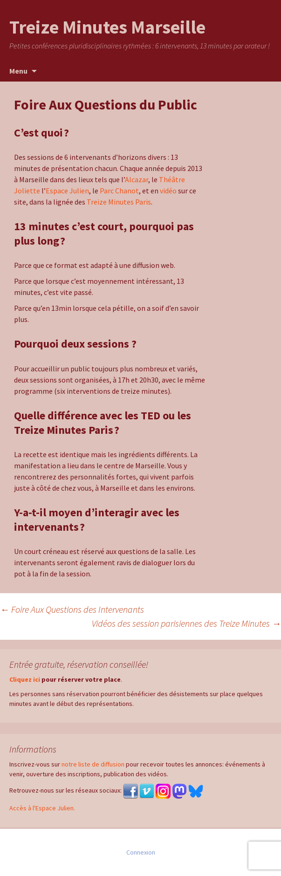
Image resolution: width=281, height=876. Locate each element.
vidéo (168, 190)
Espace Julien (67, 190)
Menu (18, 70)
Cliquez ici (24, 679)
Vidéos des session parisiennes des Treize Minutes (186, 623)
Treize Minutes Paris (119, 201)
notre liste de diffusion (93, 764)
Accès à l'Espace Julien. (42, 808)
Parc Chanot (119, 190)
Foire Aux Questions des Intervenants (72, 609)
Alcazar (136, 179)
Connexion (140, 852)
